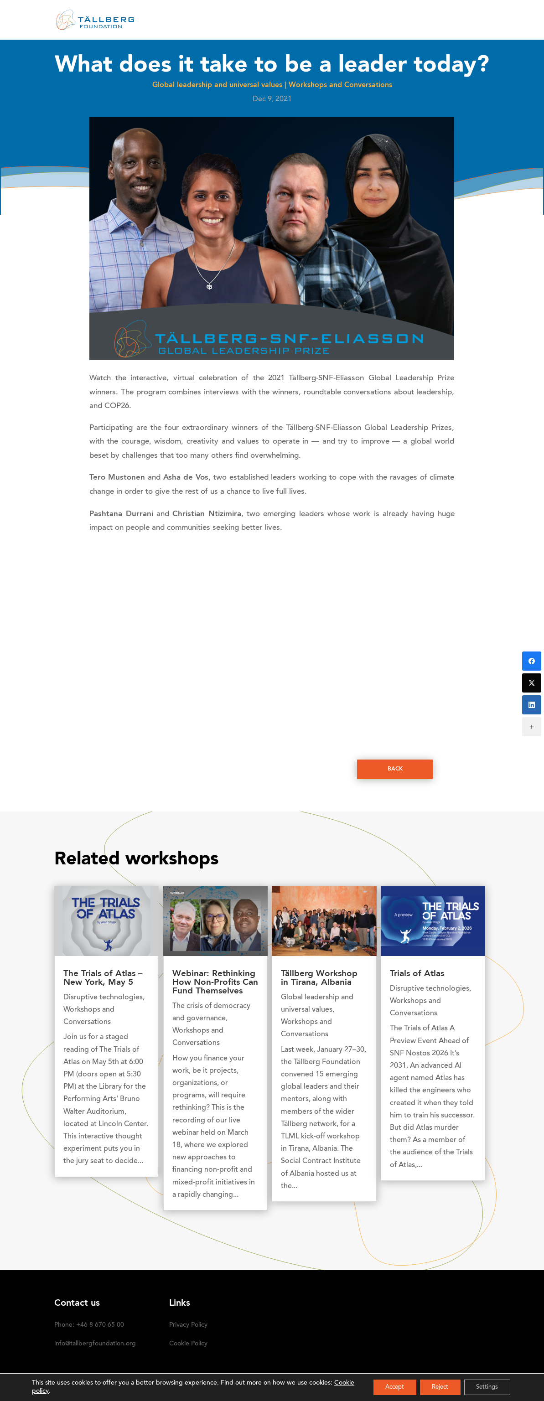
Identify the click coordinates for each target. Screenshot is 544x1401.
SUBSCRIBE (470, 20)
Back (395, 769)
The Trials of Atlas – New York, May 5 (103, 978)
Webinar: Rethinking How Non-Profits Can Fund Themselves (215, 983)
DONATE (424, 20)
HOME (150, 20)
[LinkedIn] (531, 704)
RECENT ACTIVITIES (242, 20)
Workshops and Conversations (340, 85)
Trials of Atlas (417, 974)
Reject (433, 1387)
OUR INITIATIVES (314, 20)
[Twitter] (531, 683)
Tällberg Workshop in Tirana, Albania (319, 978)
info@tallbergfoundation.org (95, 1344)
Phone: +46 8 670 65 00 (89, 1325)
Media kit (381, 20)
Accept (382, 1387)
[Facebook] (531, 661)
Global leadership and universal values (217, 85)
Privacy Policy (188, 1325)
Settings (485, 1387)
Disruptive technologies (103, 997)
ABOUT (185, 20)
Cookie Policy (188, 1344)
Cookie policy (51, 1391)
